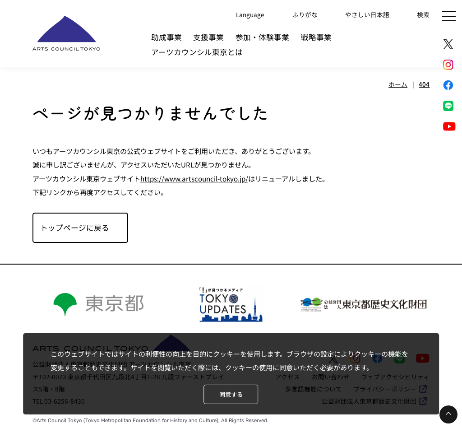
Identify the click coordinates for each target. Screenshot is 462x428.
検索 (423, 14)
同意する (231, 394)
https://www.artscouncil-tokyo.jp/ (194, 178)
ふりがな (305, 14)
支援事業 (208, 37)
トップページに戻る (74, 227)
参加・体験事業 (262, 37)
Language (250, 14)
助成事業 (166, 37)
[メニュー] (449, 16)
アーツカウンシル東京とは (197, 52)
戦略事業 (316, 37)
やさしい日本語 (367, 14)
